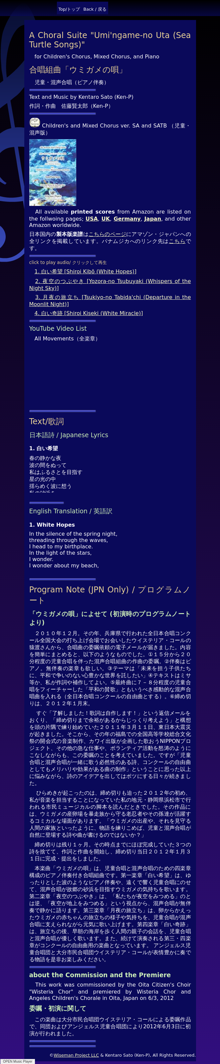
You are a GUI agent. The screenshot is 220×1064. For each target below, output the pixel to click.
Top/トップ (69, 9)
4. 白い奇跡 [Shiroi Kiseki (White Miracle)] (89, 313)
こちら (177, 241)
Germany (127, 219)
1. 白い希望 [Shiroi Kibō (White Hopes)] (85, 271)
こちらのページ (107, 234)
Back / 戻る (95, 9)
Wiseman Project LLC (76, 1055)
